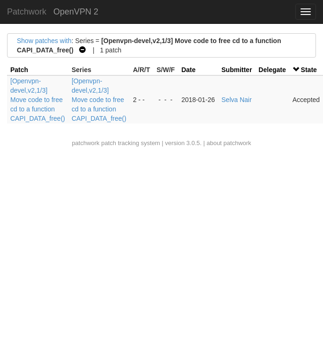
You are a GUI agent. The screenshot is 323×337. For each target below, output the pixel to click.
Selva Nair (236, 99)
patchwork (85, 143)
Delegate (272, 69)
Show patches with (44, 40)
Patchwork (26, 11)
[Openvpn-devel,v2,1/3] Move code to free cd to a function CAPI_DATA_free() (37, 99)
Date (188, 69)
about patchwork (228, 143)
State (309, 69)
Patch (19, 69)
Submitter (236, 69)
